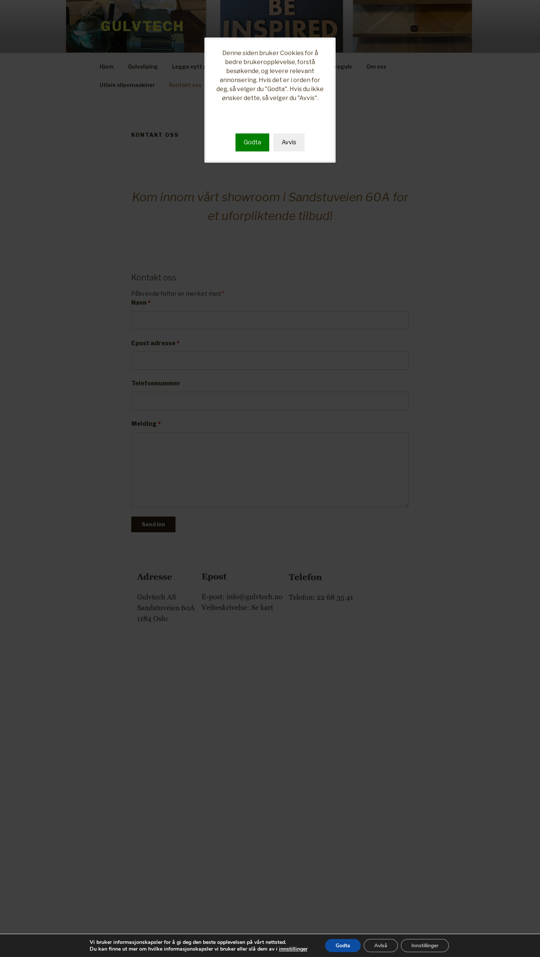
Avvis (289, 142)
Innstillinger (426, 945)
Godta (252, 142)
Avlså (380, 945)
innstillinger (290, 948)
